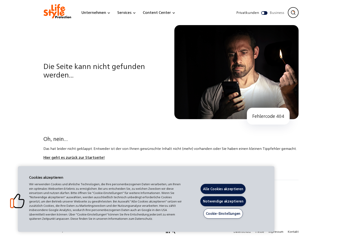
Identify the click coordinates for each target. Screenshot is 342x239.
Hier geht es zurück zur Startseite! (74, 157)
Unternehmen (93, 12)
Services (124, 12)
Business (277, 12)
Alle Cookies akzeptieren (223, 189)
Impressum (276, 231)
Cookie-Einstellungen (223, 213)
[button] (17, 201)
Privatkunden (247, 12)
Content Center (157, 12)
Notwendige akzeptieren (223, 201)
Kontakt (293, 231)
